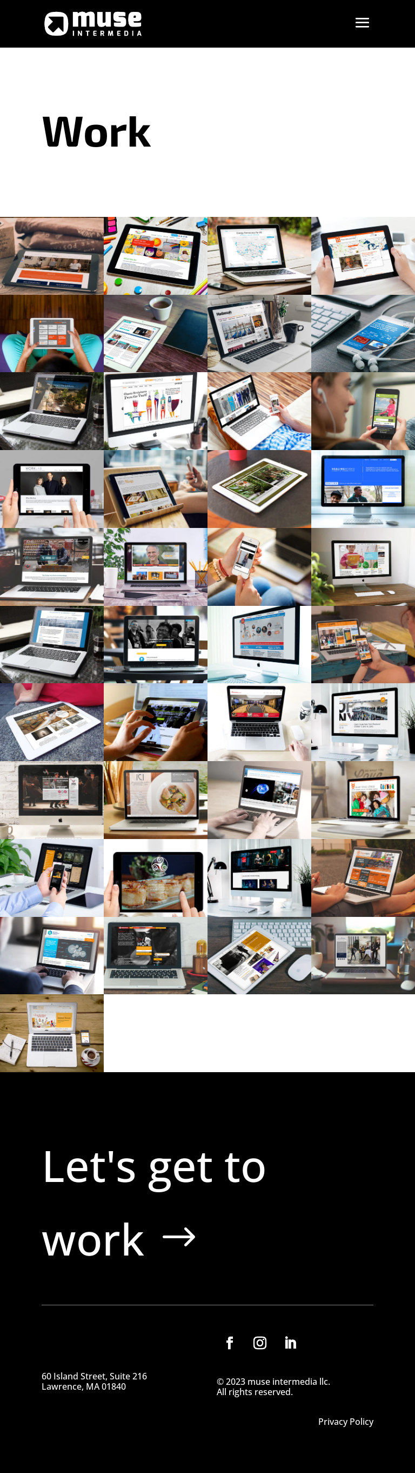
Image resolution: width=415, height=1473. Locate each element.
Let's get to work (154, 1201)
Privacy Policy (345, 1423)
